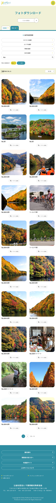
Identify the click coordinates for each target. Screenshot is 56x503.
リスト (13, 110)
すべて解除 (20, 63)
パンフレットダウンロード (36, 475)
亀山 (13, 63)
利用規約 (5, 28)
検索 (52, 57)
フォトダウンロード (8, 475)
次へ (31, 436)
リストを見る (26, 20)
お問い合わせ (6, 478)
